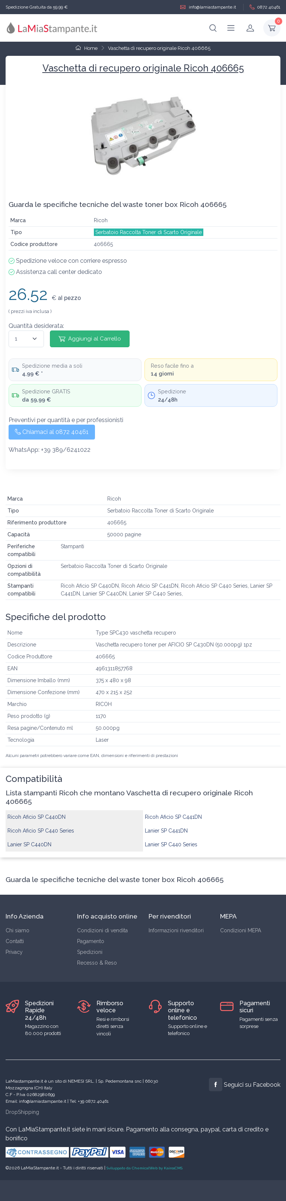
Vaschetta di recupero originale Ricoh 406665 (159, 48)
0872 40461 (265, 7)
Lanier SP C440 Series (171, 844)
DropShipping (22, 1112)
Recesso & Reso (97, 963)
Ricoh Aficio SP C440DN (36, 817)
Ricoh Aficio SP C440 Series (40, 831)
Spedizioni (89, 952)
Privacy (14, 952)
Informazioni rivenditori (176, 930)
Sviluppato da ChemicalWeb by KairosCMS (144, 1168)
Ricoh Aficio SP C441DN (173, 817)
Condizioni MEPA (240, 930)
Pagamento (90, 941)
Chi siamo (17, 930)
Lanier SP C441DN (166, 831)
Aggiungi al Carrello (89, 338)
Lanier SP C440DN (29, 844)
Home (87, 48)
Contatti (15, 941)
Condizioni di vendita (102, 930)
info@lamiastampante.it (208, 7)
